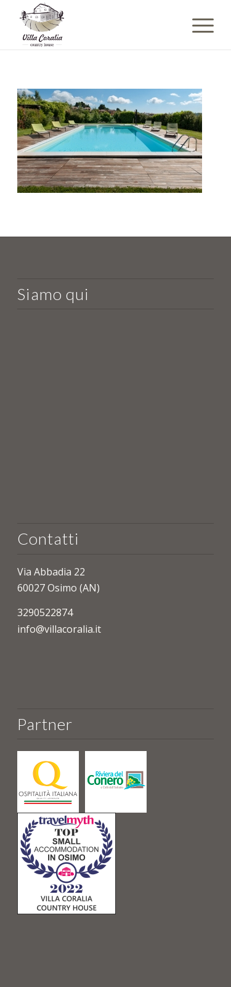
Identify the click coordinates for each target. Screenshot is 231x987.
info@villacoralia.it (59, 629)
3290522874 (45, 612)
